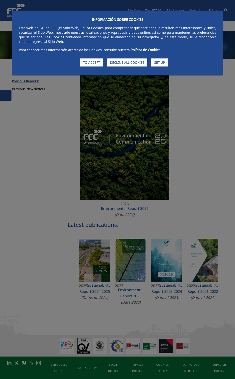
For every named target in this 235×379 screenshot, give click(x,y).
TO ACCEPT (91, 62)
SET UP (159, 62)
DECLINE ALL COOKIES (127, 62)
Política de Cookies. (146, 49)
